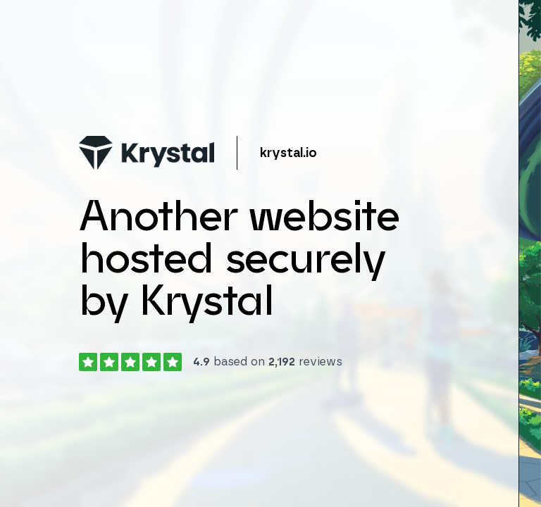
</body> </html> (270, 253)
